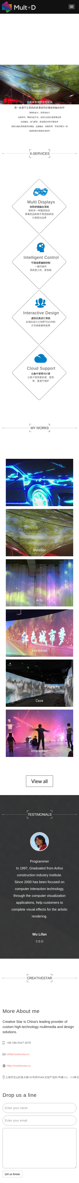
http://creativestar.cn (19, 1065)
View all (39, 781)
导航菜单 (72, 6)
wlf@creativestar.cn (18, 1054)
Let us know (12, 1174)
